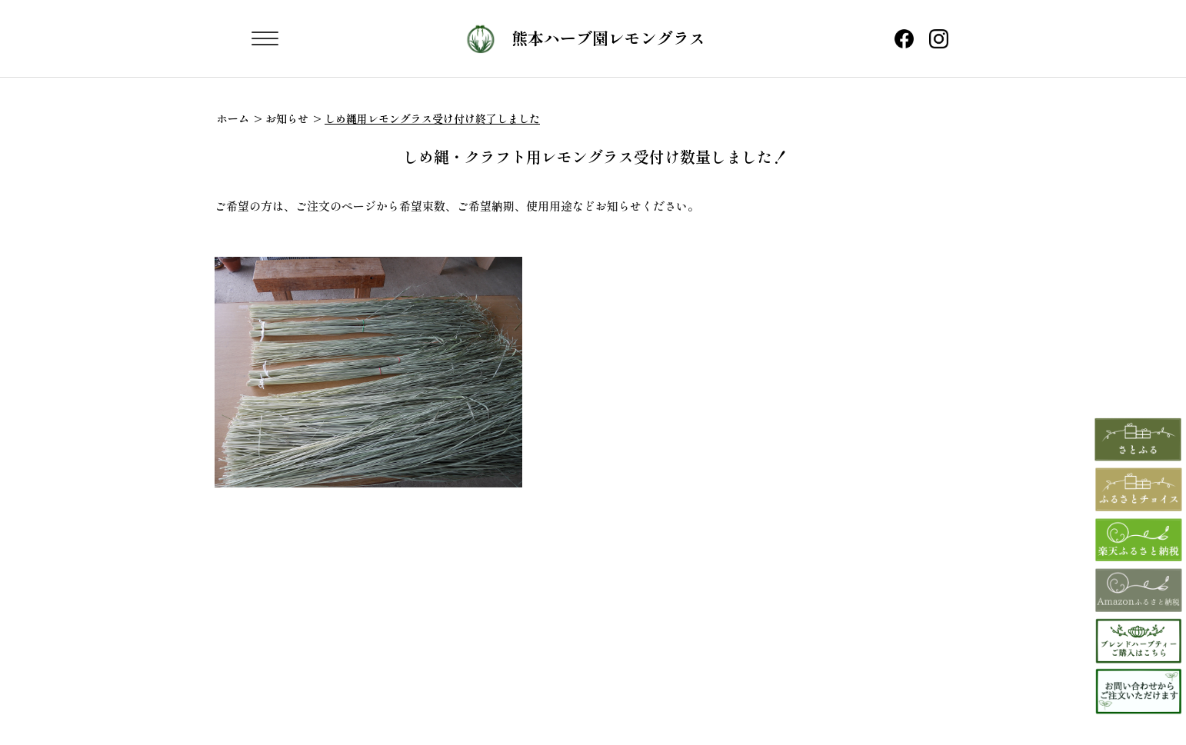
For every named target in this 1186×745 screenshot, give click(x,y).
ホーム (233, 118)
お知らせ (286, 118)
